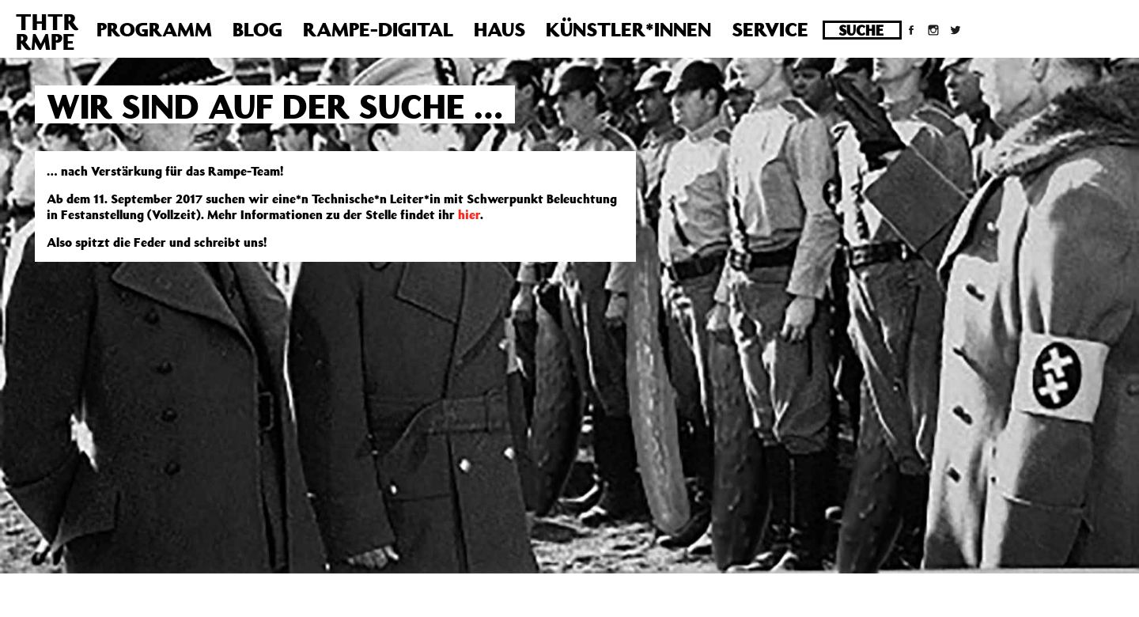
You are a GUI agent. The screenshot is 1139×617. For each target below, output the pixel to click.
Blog (257, 29)
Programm (154, 29)
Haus (499, 29)
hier (469, 214)
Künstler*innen (628, 29)
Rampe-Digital (378, 29)
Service (770, 29)
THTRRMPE (47, 31)
